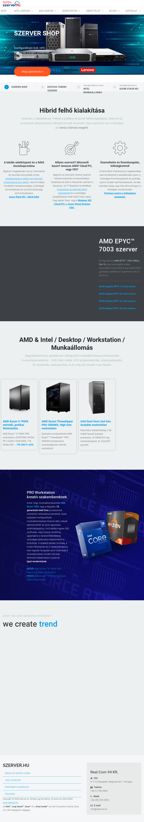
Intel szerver (22, 11)
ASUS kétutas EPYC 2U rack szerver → (118, 308)
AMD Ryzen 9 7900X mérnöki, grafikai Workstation (15, 425)
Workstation (70, 11)
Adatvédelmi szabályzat (17, 787)
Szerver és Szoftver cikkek (17, 773)
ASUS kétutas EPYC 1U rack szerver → (117, 303)
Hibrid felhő (93, 11)
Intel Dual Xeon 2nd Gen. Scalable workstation (96, 423)
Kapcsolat (131, 11)
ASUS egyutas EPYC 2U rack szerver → (117, 295)
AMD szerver (46, 11)
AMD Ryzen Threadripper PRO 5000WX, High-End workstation (57, 425)
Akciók (113, 11)
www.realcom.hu (10, 802)
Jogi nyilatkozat (13, 780)
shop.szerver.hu (32, 71)
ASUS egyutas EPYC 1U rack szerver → (117, 288)
